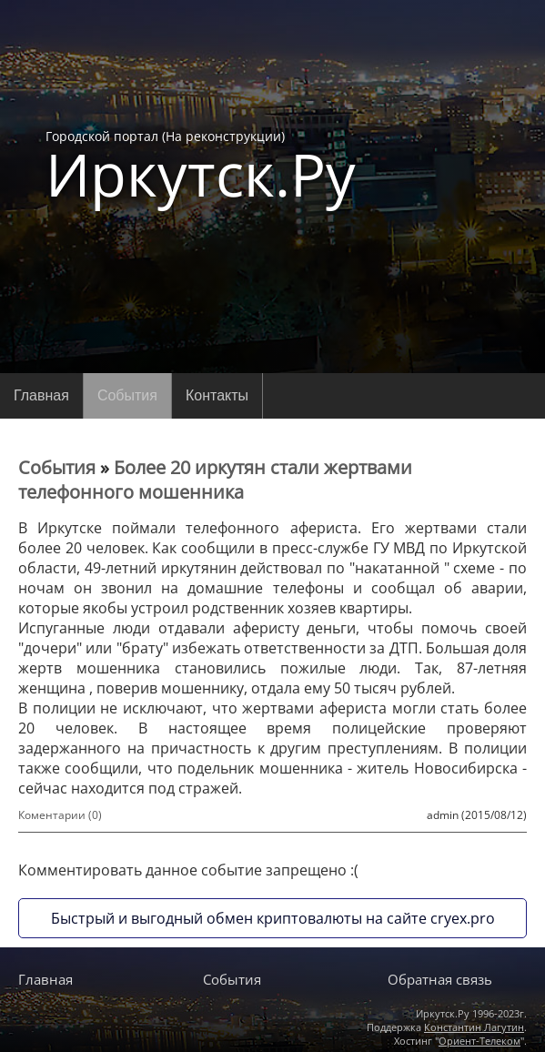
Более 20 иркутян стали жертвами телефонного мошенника (215, 479)
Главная (41, 395)
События (127, 395)
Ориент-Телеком (479, 1040)
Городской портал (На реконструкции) (200, 165)
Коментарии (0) (60, 815)
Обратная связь (440, 979)
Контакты (217, 395)
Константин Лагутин (474, 1027)
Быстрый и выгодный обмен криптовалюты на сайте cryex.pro (273, 918)
